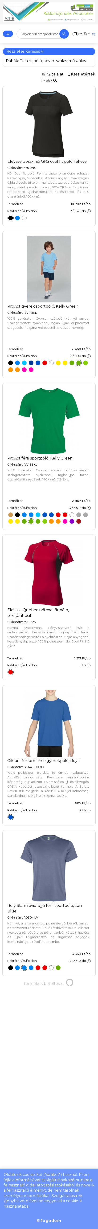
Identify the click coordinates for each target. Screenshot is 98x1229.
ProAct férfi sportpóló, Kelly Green (40, 458)
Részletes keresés (25, 51)
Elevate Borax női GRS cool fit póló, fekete (47, 161)
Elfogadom (49, 1220)
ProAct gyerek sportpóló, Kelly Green (42, 306)
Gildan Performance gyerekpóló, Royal (44, 760)
